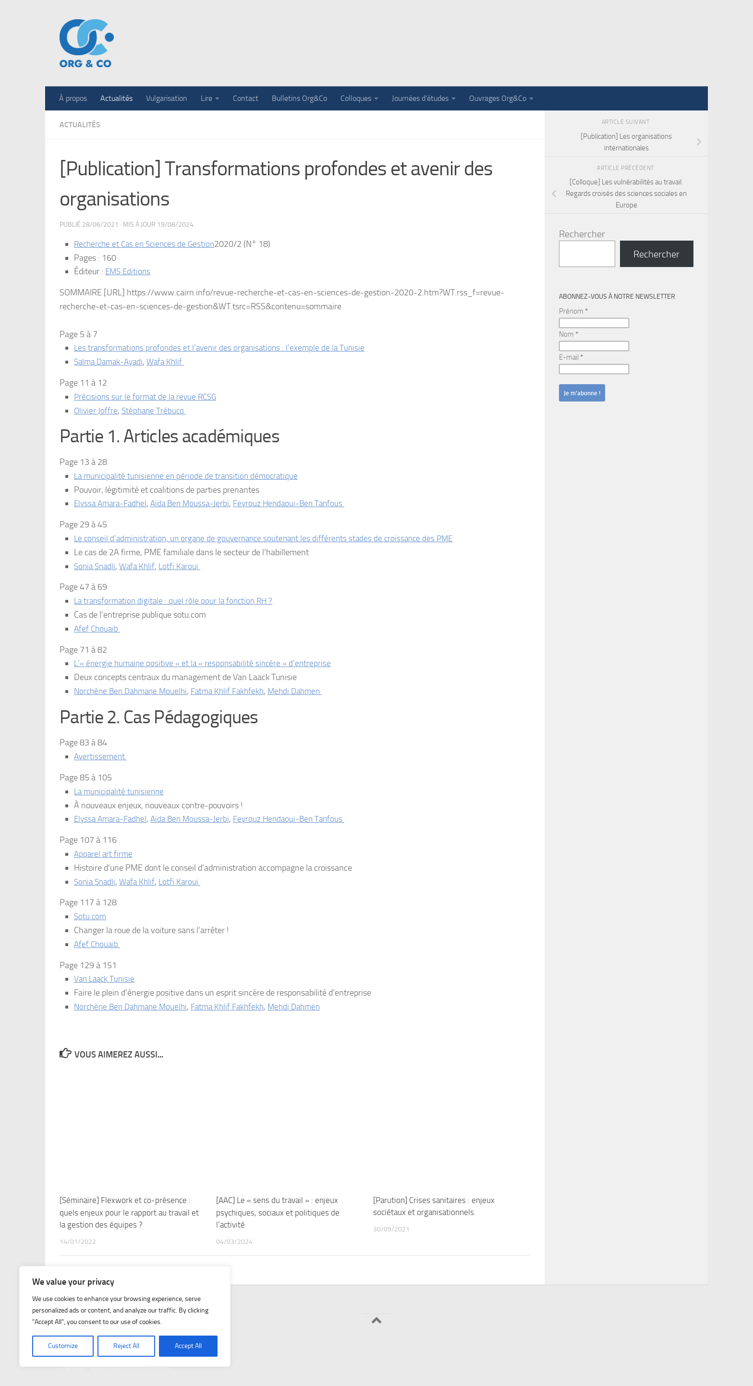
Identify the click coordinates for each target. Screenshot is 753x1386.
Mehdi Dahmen (305, 691)
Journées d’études (420, 98)
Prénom (573, 311)
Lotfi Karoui (183, 566)
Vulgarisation (166, 98)
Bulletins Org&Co (299, 98)
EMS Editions (129, 271)
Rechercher (582, 234)
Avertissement (100, 756)
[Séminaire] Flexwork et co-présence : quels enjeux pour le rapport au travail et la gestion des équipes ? (129, 1212)
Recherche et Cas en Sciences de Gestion (147, 244)
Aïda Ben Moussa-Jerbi (195, 503)
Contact (245, 98)
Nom (568, 334)
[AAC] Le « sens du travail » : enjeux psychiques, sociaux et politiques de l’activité (278, 1212)
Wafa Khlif (170, 361)
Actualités (116, 98)
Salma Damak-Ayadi (111, 361)
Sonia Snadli (96, 566)
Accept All (188, 1346)
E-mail (571, 357)
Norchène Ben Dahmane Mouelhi (134, 691)
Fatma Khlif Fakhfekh (235, 691)
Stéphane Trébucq (154, 410)
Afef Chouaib (97, 628)
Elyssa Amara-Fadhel (112, 503)
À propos (73, 98)
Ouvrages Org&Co (497, 98)
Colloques (355, 98)
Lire (206, 98)
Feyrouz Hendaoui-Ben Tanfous (296, 503)
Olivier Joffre (96, 410)
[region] (125, 1316)
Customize (63, 1346)
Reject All (126, 1346)
